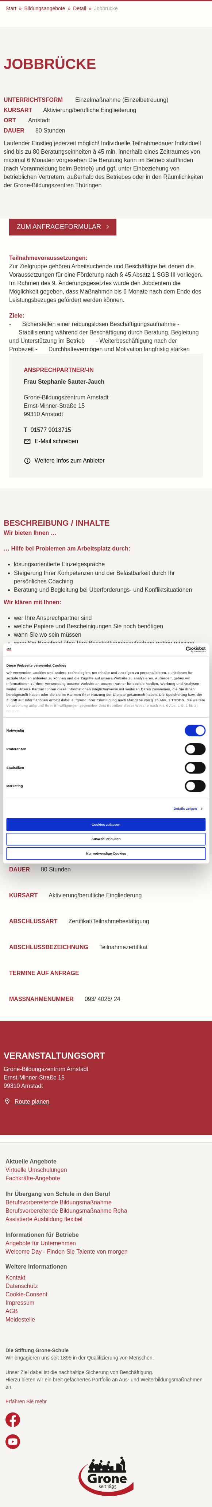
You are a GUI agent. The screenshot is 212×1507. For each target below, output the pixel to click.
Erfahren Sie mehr (26, 1401)
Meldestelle (20, 1319)
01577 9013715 (51, 430)
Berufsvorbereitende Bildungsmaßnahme (58, 1202)
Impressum (19, 1303)
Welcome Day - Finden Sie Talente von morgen (66, 1252)
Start (10, 8)
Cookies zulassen (106, 825)
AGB (11, 1311)
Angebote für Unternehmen (40, 1243)
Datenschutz (21, 1286)
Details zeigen (185, 808)
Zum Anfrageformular (60, 226)
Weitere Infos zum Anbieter (70, 460)
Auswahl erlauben (105, 839)
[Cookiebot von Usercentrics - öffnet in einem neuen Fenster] (174, 649)
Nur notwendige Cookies (106, 853)
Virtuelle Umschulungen (36, 1170)
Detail (79, 8)
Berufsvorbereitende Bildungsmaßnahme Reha (66, 1211)
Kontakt (15, 1277)
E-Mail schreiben (56, 441)
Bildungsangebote (44, 8)
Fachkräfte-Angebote (32, 1178)
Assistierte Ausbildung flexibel (43, 1219)
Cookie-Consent (26, 1294)
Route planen (32, 1101)
